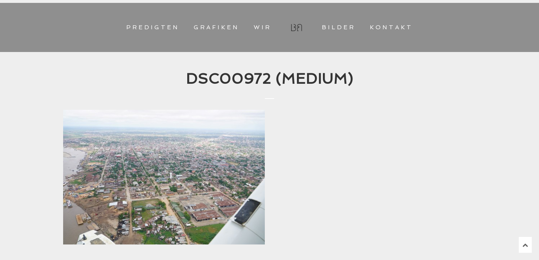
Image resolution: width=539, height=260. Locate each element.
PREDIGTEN (152, 27)
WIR (262, 27)
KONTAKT (391, 27)
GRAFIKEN (216, 27)
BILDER (338, 27)
